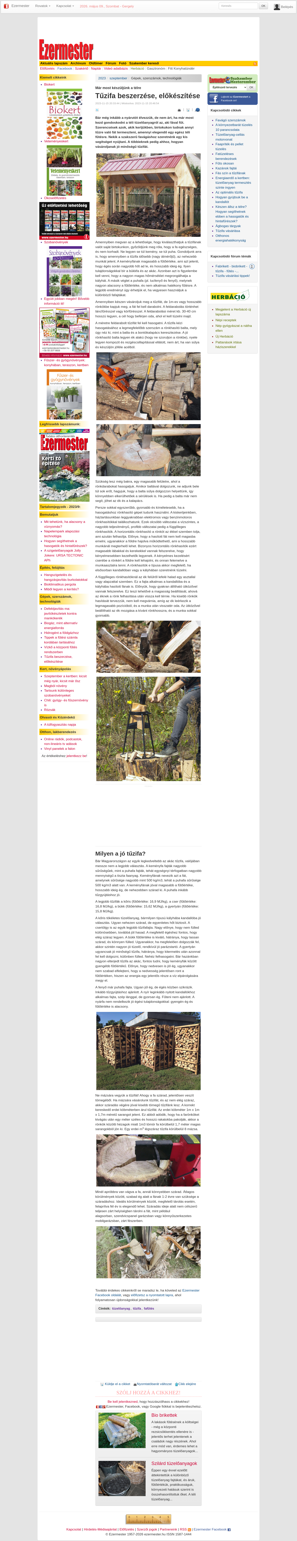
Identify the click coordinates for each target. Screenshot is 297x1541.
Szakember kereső (144, 63)
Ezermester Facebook (212, 1529)
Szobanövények (56, 242)
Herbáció (137, 68)
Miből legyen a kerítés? (61, 589)
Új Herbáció (224, 336)
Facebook (64, 68)
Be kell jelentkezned (123, 1402)
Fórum (111, 63)
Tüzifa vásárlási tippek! (232, 276)
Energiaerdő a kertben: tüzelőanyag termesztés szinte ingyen (233, 183)
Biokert (49, 84)
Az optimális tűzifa (229, 192)
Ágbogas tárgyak (228, 226)
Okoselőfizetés (55, 198)
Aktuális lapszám (54, 63)
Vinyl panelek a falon (59, 749)
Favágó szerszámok (230, 120)
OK (263, 5)
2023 (102, 78)
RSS (185, 1529)
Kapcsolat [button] (65, 6)
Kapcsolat (73, 1529)
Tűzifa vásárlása (227, 231)
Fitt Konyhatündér (181, 68)
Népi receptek (225, 320)
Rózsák (49, 710)
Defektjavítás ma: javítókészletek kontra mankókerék (60, 613)
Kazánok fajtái (226, 168)
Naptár (96, 68)
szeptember (118, 78)
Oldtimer (96, 63)
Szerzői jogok (147, 1529)
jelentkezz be (76, 756)
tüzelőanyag (121, 1308)
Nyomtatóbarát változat (152, 1384)
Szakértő (81, 68)
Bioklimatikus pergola (60, 584)
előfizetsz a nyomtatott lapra (152, 1295)
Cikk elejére (185, 1384)
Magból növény (55, 686)
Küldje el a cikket (115, 1384)
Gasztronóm (156, 68)
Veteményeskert (56, 141)
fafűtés (149, 1308)
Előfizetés (47, 68)
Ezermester (20, 6)
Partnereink (168, 1529)
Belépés (287, 7)
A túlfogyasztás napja (60, 724)
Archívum (78, 63)
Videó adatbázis (116, 68)
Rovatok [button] (42, 6)
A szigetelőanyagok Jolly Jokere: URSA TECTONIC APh (63, 555)
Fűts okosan (224, 163)
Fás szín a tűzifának (230, 173)
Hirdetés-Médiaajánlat (100, 1529)
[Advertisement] (148, 27)
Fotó (123, 63)
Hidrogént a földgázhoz (61, 633)
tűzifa (137, 1308)
